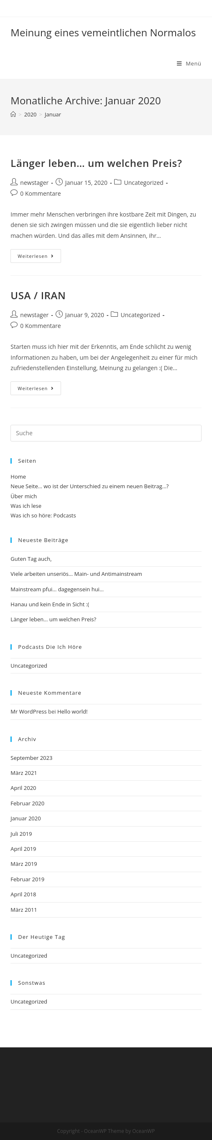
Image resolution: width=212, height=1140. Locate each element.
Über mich (23, 496)
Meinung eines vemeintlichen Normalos (103, 32)
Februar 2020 (27, 803)
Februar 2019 (27, 879)
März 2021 (23, 773)
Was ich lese (25, 505)
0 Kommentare (40, 193)
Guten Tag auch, (30, 558)
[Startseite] (13, 114)
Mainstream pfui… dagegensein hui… (57, 589)
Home (18, 476)
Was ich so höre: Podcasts (43, 515)
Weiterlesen (39, 257)
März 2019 (23, 864)
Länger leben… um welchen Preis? (96, 163)
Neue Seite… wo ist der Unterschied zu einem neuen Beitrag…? (89, 486)
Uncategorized (143, 183)
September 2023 (31, 758)
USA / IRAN (38, 295)
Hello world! (72, 711)
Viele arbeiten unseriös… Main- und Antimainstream (76, 574)
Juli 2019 (21, 833)
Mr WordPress (28, 711)
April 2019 (23, 848)
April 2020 (23, 788)
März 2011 (23, 909)
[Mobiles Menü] (189, 63)
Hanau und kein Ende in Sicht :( (49, 604)
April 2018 (23, 894)
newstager (34, 183)
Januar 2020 (25, 818)
